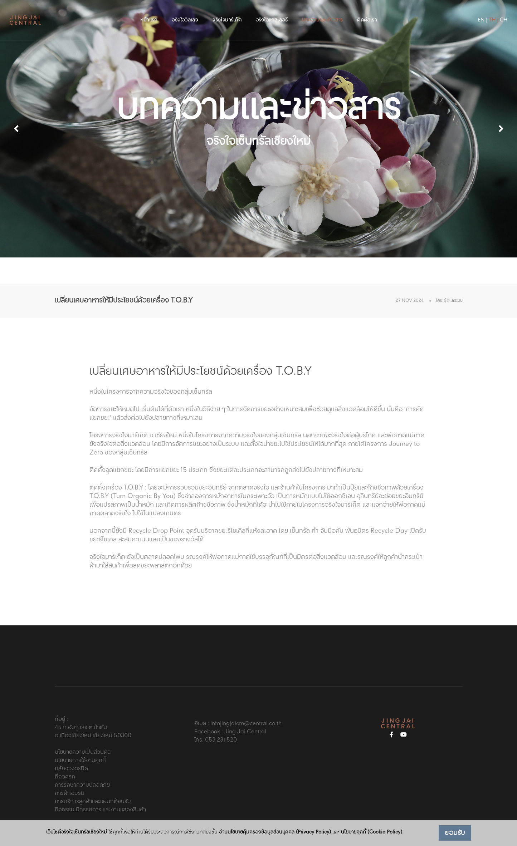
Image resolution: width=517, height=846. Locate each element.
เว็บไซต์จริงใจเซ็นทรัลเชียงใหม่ (76, 832)
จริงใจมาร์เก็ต (226, 13)
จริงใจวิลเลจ (185, 13)
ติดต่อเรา (366, 13)
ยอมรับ (455, 833)
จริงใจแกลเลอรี (272, 13)
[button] (501, 129)
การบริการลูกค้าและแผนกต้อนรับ (93, 801)
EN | (469, 13)
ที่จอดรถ (65, 776)
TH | (480, 13)
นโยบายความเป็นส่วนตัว (83, 752)
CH (490, 13)
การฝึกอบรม (69, 793)
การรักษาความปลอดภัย (82, 785)
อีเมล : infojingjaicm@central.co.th (238, 723)
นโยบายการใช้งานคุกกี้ (80, 760)
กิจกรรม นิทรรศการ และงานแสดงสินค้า (100, 809)
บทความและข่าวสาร (322, 13)
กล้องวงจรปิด (71, 768)
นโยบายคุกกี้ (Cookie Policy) (371, 832)
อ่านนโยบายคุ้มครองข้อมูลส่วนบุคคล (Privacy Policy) (275, 832)
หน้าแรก (148, 13)
